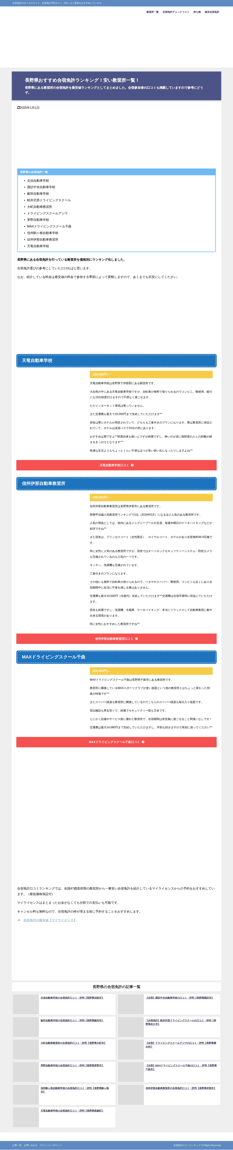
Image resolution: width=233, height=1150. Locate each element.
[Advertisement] (116, 43)
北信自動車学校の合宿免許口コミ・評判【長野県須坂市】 (72, 998)
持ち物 (197, 12)
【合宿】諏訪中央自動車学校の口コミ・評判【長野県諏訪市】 (179, 998)
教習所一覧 (152, 12)
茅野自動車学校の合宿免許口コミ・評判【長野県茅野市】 (72, 1065)
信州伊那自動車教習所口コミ (114, 639)
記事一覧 (17, 1145)
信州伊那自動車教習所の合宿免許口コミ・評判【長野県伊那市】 (180, 1088)
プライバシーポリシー (51, 1145)
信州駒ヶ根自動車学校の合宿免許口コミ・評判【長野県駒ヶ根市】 (76, 1088)
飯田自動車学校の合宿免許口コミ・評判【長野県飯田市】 (72, 1020)
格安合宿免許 (212, 12)
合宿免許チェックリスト (176, 12)
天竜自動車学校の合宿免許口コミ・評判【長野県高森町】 (72, 1110)
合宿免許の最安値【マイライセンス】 (50, 920)
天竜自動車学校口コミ (114, 465)
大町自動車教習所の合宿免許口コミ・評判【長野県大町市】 (73, 1043)
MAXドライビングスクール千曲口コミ (114, 742)
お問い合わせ (30, 1145)
